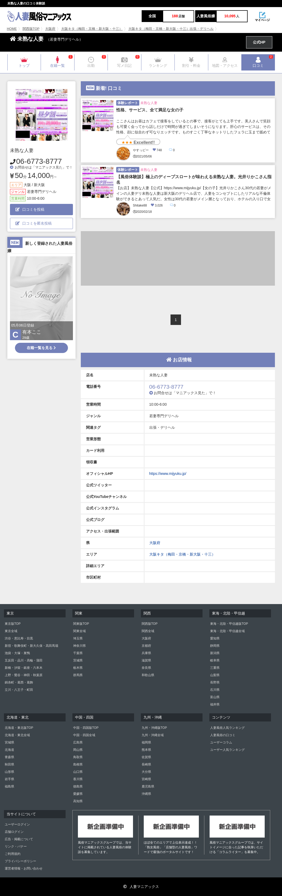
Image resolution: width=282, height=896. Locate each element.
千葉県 (78, 653)
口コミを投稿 (29, 209)
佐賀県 (146, 757)
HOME (12, 29)
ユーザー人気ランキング (227, 750)
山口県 (78, 772)
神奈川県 (79, 646)
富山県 (215, 697)
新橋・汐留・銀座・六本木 (23, 668)
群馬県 (78, 675)
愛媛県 (78, 794)
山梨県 (215, 675)
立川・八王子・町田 (19, 690)
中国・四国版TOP (85, 728)
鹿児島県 (148, 786)
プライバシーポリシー (20, 861)
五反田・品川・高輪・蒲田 (23, 660)
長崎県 (146, 764)
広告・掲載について (19, 839)
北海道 (9, 750)
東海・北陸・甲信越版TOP (229, 624)
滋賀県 (146, 660)
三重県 (215, 668)
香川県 (78, 779)
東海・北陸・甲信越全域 (227, 631)
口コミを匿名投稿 (33, 223)
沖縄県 (146, 794)
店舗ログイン (14, 832)
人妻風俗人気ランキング (227, 728)
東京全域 (11, 631)
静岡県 (215, 646)
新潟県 (215, 653)
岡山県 (78, 750)
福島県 (9, 786)
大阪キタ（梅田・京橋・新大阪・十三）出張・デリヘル (171, 29)
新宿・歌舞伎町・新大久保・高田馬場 (31, 646)
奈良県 (146, 668)
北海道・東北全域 (17, 735)
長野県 (215, 682)
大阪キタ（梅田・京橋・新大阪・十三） (92, 29)
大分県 (146, 772)
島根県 (78, 764)
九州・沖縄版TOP (154, 728)
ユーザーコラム (221, 742)
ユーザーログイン (17, 824)
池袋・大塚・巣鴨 (17, 653)
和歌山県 (148, 675)
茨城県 (78, 660)
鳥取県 (78, 757)
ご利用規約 (12, 854)
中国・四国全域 (84, 735)
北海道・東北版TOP (19, 728)
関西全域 (148, 631)
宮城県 (9, 742)
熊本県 (146, 750)
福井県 (215, 704)
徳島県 (78, 786)
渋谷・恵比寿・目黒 (19, 638)
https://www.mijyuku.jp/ (168, 473)
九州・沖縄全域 (153, 735)
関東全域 (79, 631)
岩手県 (9, 779)
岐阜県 (215, 660)
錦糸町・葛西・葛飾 (19, 682)
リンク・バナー (16, 846)
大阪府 (50, 29)
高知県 (78, 801)
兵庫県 (146, 653)
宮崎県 (146, 779)
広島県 (78, 742)
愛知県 (215, 638)
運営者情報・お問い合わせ (23, 868)
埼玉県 (78, 638)
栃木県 (78, 668)
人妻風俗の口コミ (222, 735)
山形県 (9, 772)
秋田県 (9, 764)
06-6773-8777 (39, 161)
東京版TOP (12, 624)
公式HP (259, 42)
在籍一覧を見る (41, 348)
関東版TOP (81, 624)
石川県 (215, 690)
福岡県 (146, 742)
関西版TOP (31, 29)
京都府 (146, 646)
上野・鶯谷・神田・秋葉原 (23, 675)
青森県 (9, 757)
